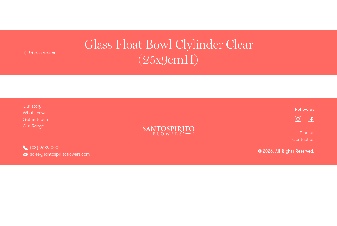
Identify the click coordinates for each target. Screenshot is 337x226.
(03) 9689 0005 (45, 148)
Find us (307, 133)
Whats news (34, 113)
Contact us (303, 140)
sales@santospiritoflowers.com (60, 154)
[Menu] (299, 118)
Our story (32, 106)
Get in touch (35, 119)
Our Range (33, 126)
